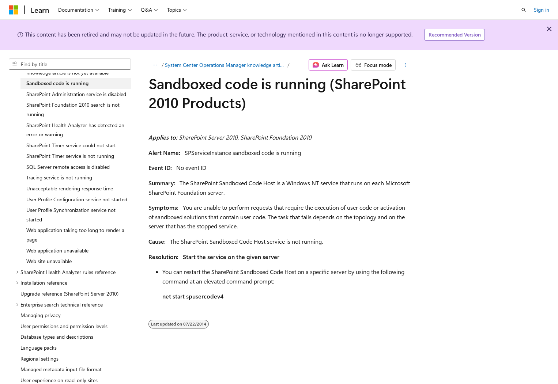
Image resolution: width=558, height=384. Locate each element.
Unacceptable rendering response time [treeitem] (69, 188)
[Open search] (523, 9)
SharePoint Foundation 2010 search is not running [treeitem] (73, 109)
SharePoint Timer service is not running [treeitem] (70, 155)
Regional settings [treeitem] (39, 358)
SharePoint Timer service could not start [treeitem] (71, 145)
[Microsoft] (13, 10)
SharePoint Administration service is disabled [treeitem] (76, 94)
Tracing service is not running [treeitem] (59, 177)
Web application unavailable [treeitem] (57, 250)
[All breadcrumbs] (154, 65)
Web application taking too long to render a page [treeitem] (75, 235)
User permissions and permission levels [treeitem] (64, 326)
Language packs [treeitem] (38, 347)
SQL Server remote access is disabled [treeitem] (68, 166)
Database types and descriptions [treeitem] (56, 336)
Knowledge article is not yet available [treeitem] (67, 72)
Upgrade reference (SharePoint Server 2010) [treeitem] (69, 293)
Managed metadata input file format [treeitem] (61, 369)
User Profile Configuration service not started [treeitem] (76, 199)
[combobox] (70, 64)
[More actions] (405, 65)
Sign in (541, 9)
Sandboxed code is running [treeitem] (57, 83)
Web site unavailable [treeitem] (49, 261)
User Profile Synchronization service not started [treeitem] (71, 214)
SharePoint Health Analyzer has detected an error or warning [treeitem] (75, 130)
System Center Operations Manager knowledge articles (225, 64)
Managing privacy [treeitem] (40, 315)
